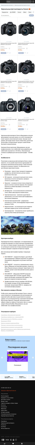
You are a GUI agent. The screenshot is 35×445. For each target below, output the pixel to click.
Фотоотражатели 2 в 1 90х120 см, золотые (11, 319)
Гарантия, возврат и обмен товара (9, 403)
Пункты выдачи (5, 396)
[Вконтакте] (2, 432)
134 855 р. (3, 126)
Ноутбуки (3, 426)
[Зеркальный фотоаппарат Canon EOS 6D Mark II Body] (9, 105)
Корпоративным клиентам (7, 416)
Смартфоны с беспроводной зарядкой (10, 315)
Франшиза (3, 408)
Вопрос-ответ (4, 401)
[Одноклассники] (5, 432)
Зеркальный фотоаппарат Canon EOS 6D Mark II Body (9, 120)
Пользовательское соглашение (8, 414)
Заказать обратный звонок (8, 390)
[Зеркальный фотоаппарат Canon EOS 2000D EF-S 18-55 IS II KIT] (9, 67)
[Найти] (30, 1)
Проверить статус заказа (7, 397)
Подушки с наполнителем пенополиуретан (12, 325)
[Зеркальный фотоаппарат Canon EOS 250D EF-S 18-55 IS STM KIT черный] (26, 67)
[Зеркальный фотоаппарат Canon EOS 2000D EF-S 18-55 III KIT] (9, 28)
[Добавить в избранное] (8, 53)
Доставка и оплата (5, 399)
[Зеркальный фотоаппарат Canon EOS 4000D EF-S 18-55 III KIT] (26, 105)
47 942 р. (20, 88)
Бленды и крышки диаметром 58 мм (10, 323)
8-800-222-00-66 (6, 387)
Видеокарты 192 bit (6, 321)
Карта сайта (4, 410)
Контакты (3, 405)
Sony (30, 12)
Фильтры (31, 15)
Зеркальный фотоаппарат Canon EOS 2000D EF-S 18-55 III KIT (9, 44)
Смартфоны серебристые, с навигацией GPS (12, 317)
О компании (4, 406)
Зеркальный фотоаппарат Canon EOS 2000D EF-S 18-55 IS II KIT (9, 82)
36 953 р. (3, 50)
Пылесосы (3, 424)
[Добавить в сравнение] (10, 53)
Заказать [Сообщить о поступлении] (3, 91)
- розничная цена (4, 47)
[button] (2, 357)
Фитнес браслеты (5, 428)
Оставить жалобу (5, 412)
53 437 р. (20, 50)
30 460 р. (20, 126)
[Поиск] (19, 1)
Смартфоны (4, 421)
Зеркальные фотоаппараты (7, 423)
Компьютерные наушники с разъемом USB (11, 327)
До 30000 (12, 12)
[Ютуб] (7, 432)
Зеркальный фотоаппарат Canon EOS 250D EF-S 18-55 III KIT (26, 44)
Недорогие (5, 12)
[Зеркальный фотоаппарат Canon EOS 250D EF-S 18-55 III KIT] (26, 28)
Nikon (24, 12)
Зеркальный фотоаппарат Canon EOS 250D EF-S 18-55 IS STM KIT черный (26, 82)
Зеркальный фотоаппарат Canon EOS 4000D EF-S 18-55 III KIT (26, 120)
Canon (19, 12)
